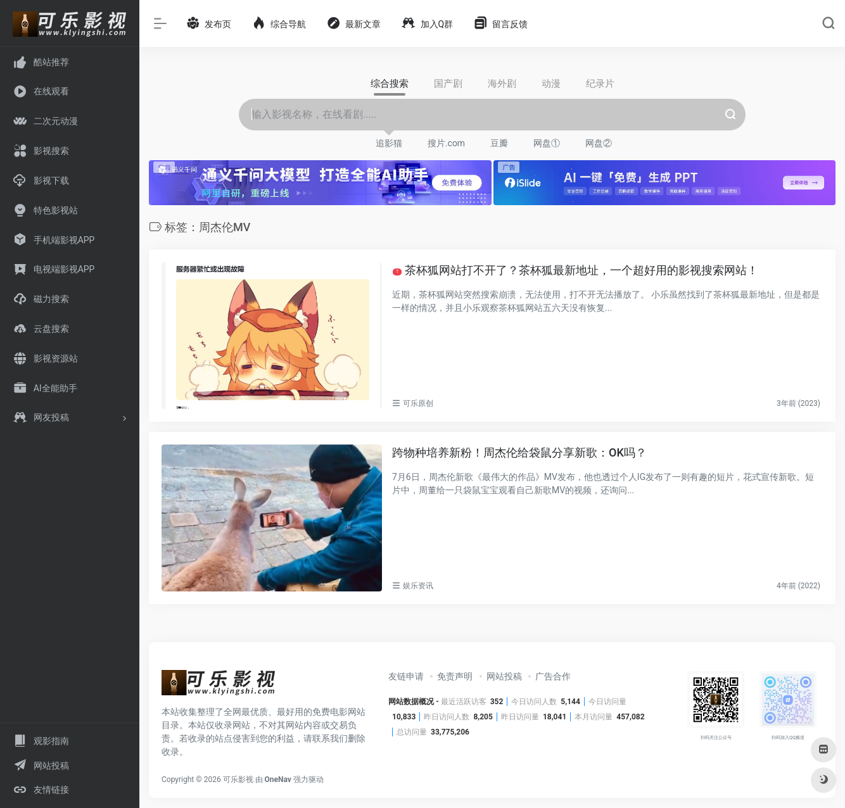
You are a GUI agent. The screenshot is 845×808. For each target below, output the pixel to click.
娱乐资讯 (418, 585)
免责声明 (455, 676)
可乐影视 (238, 779)
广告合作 (553, 676)
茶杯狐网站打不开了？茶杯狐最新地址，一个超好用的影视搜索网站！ (575, 270)
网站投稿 (504, 676)
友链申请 (406, 676)
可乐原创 (418, 403)
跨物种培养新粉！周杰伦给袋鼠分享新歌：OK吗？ (519, 452)
